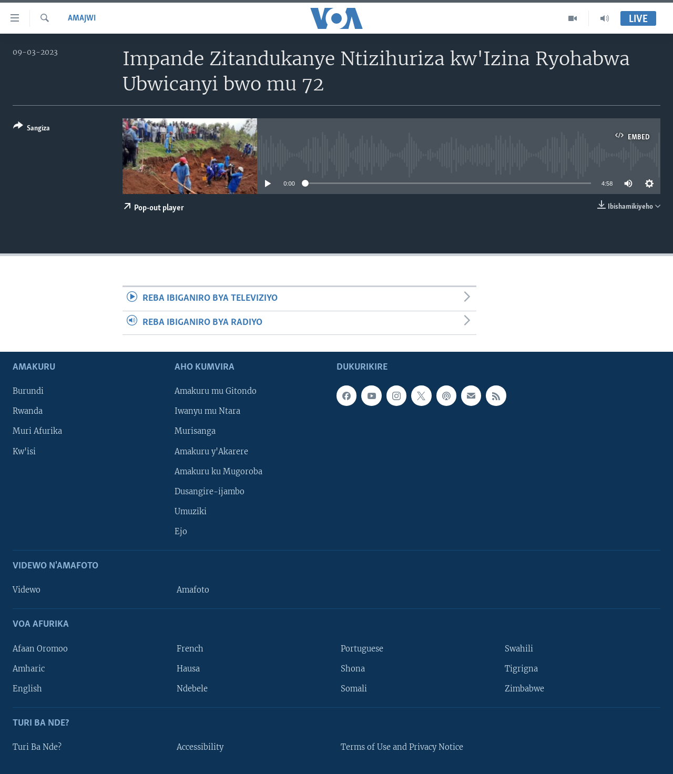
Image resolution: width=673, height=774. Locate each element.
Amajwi (82, 18)
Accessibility (200, 747)
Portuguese (362, 648)
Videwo (26, 590)
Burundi (28, 391)
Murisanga (195, 431)
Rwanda (28, 411)
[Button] (31, 129)
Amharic (29, 668)
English (27, 689)
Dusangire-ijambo (209, 491)
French (190, 648)
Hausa (188, 668)
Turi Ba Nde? (37, 747)
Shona (353, 668)
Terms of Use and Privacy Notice (402, 747)
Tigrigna (521, 668)
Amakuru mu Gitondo (216, 391)
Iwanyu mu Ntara (207, 411)
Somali (354, 689)
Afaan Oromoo (40, 648)
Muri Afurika (37, 431)
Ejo (181, 531)
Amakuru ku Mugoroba (218, 471)
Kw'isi (24, 451)
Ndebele (192, 689)
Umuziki (191, 511)
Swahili (519, 648)
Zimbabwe (524, 689)
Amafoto (193, 590)
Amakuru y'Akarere (211, 451)
